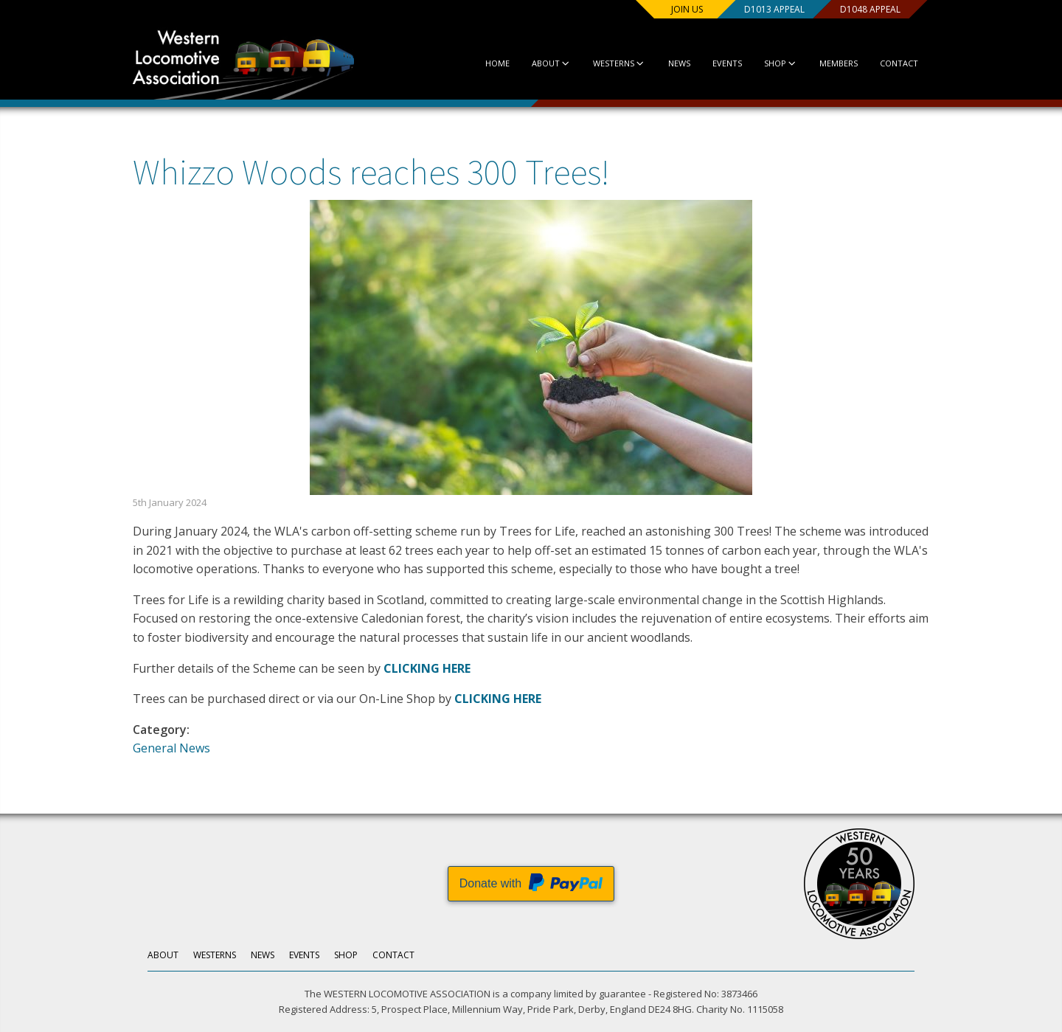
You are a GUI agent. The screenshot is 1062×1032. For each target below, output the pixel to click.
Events (727, 63)
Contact (899, 63)
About (551, 63)
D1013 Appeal (774, 9)
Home (497, 63)
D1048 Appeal (870, 9)
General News (171, 748)
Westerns (619, 63)
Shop (780, 63)
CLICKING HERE (427, 668)
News (679, 63)
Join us (687, 9)
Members (838, 63)
